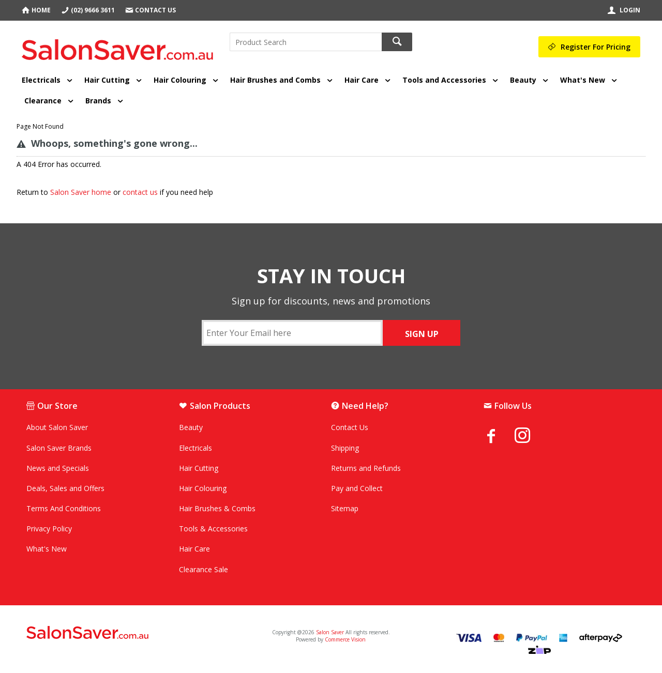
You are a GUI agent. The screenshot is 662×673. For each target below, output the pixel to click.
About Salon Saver (57, 427)
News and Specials (57, 468)
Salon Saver (330, 632)
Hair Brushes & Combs (217, 508)
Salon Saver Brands (59, 448)
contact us (140, 192)
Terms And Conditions (63, 508)
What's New (582, 80)
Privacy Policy (49, 528)
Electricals (41, 80)
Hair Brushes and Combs (275, 80)
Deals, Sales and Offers (65, 488)
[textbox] (306, 42)
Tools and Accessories (444, 80)
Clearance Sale (203, 569)
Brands (98, 100)
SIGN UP (422, 334)
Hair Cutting (107, 80)
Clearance (43, 100)
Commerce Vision (345, 639)
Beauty (523, 80)
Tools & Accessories (213, 528)
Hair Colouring (180, 80)
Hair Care (361, 80)
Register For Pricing (595, 47)
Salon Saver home (80, 192)
